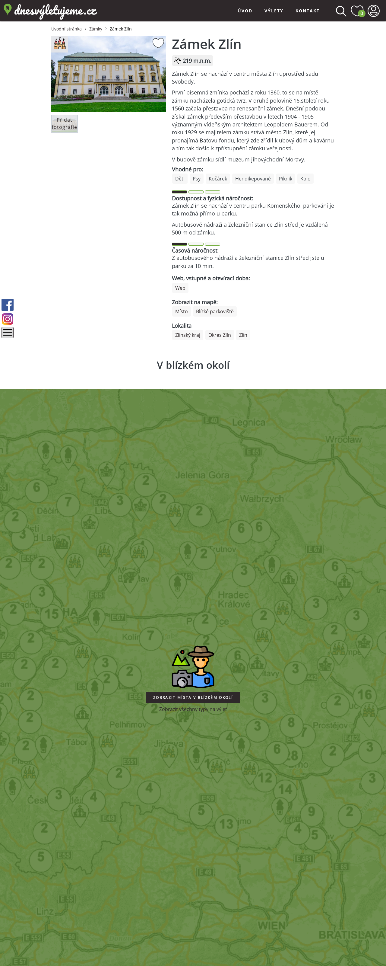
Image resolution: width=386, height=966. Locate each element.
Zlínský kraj (187, 335)
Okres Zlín (219, 335)
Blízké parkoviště (215, 311)
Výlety (273, 11)
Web (180, 288)
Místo (181, 311)
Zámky (95, 29)
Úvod (245, 11)
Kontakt (308, 11)
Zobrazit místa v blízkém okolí (193, 697)
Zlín (243, 335)
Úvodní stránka (66, 29)
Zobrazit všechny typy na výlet (193, 709)
